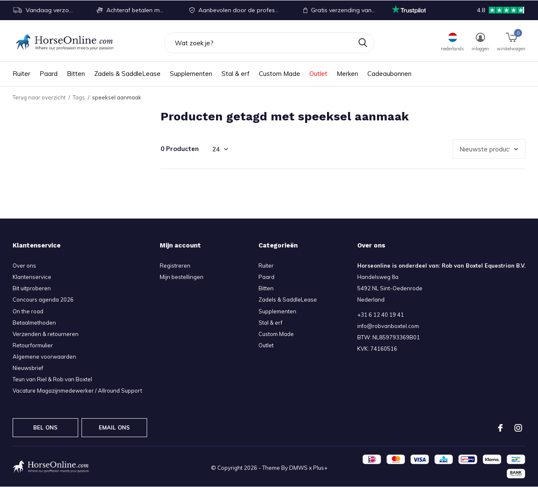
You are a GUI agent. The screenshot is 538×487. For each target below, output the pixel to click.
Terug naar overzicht (39, 97)
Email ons (114, 427)
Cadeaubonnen (389, 74)
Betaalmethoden (34, 322)
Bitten (76, 74)
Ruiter (21, 74)
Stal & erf (236, 74)
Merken (347, 74)
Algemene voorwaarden (44, 356)
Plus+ (320, 467)
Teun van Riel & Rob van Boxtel (52, 379)
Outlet (318, 74)
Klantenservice (32, 276)
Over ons (24, 265)
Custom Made (279, 74)
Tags (79, 97)
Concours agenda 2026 (43, 299)
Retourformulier (33, 345)
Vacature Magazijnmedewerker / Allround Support (77, 390)
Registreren (175, 265)
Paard (49, 74)
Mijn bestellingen (181, 276)
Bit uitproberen (32, 288)
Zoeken (362, 42)
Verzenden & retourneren (46, 334)
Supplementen (191, 74)
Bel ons (45, 427)
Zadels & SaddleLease (127, 74)
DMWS (298, 467)
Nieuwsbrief (28, 368)
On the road (28, 311)
